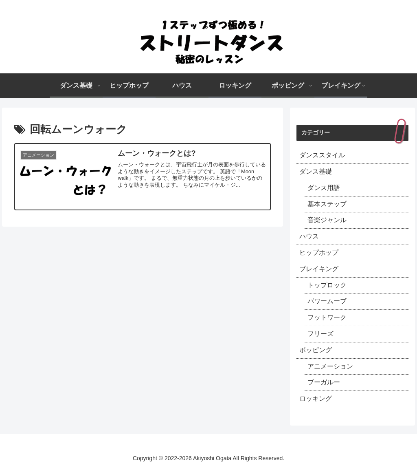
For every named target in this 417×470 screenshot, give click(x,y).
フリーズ (320, 333)
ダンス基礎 (315, 171)
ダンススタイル (322, 155)
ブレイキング (318, 268)
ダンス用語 (323, 187)
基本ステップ (327, 204)
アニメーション (330, 366)
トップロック (327, 285)
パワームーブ (327, 301)
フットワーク (327, 317)
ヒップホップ (318, 252)
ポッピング (315, 349)
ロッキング (315, 398)
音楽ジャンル (327, 219)
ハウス (309, 236)
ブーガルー (323, 382)
